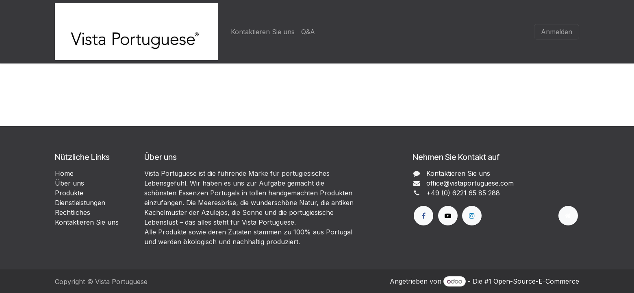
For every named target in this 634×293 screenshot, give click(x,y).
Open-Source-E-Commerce (536, 281)
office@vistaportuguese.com (470, 183)
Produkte (69, 193)
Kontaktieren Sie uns (87, 222)
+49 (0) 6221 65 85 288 (463, 193)
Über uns (69, 183)
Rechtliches (72, 212)
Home (64, 173)
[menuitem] (263, 32)
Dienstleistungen (80, 203)
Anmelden (556, 32)
